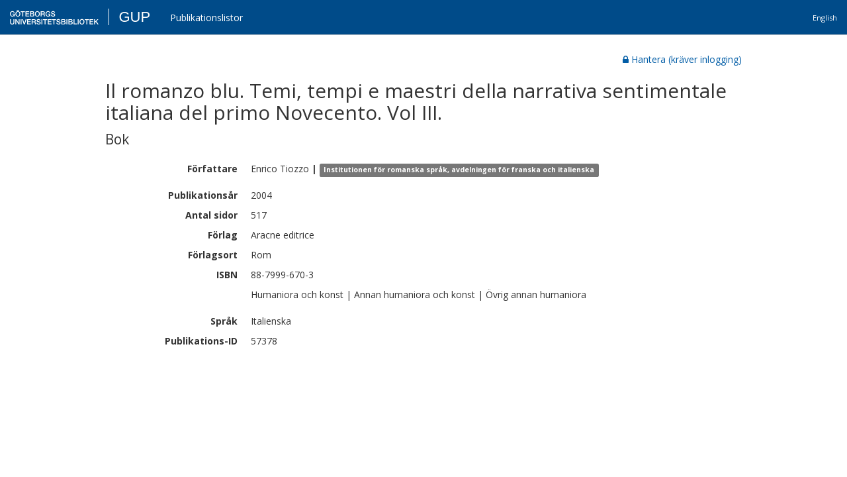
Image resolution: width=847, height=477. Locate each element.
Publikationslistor (206, 17)
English (825, 18)
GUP (134, 17)
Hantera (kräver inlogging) (682, 59)
